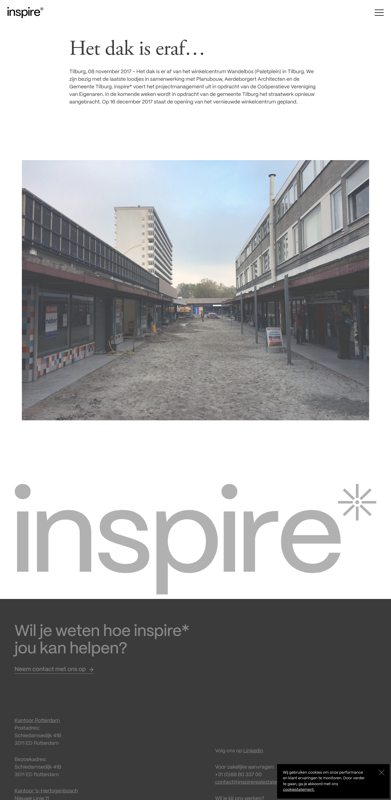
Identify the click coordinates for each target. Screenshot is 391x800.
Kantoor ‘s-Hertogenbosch (46, 795)
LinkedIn (253, 755)
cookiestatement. (299, 790)
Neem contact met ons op (50, 674)
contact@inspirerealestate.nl (248, 786)
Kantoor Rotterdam (37, 724)
